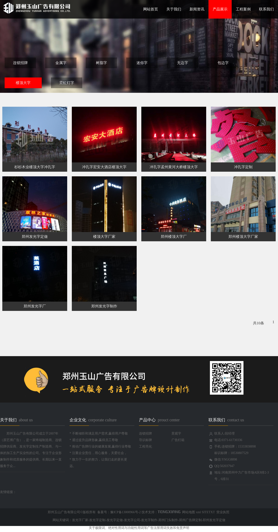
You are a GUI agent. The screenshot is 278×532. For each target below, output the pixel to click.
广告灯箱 (177, 440)
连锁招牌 (20, 63)
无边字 (182, 63)
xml (198, 512)
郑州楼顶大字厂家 (243, 237)
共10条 (258, 323)
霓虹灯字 (66, 83)
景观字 (176, 433)
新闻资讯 (197, 9)
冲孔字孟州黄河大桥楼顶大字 (174, 167)
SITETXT (208, 512)
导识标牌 (145, 440)
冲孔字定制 (243, 167)
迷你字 (142, 63)
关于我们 (173, 9)
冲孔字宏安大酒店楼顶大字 (104, 167)
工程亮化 (145, 446)
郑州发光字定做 (35, 237)
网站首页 (150, 9)
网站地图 (188, 512)
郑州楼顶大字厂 (174, 237)
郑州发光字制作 (104, 306)
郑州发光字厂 (35, 306)
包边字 (223, 63)
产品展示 (220, 9)
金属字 (60, 63)
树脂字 (101, 63)
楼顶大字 (23, 83)
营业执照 (223, 512)
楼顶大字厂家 (104, 237)
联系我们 (266, 9)
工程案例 (243, 9)
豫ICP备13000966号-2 (125, 512)
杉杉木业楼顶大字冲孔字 (34, 167)
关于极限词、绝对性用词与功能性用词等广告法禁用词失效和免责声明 (139, 528)
